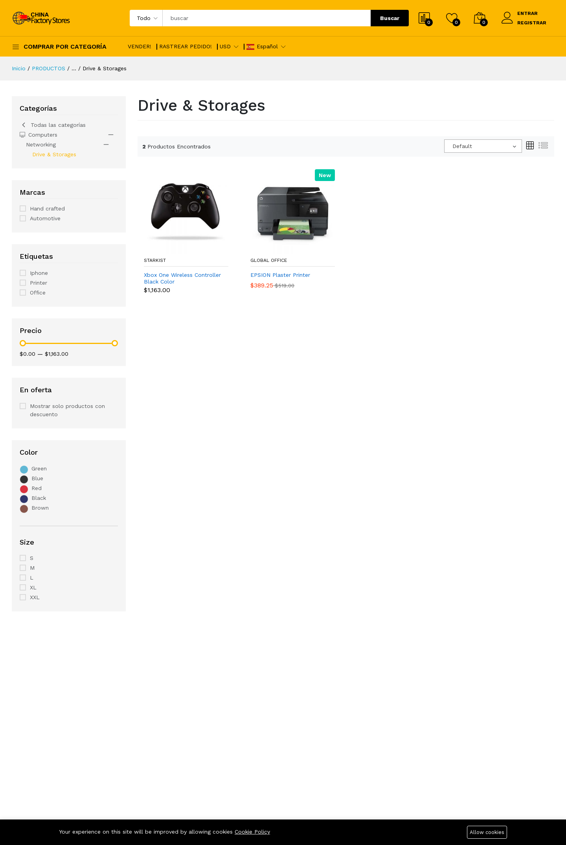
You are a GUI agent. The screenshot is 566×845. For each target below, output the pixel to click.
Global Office (268, 260)
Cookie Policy (252, 832)
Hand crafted (47, 208)
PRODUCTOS (48, 68)
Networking (41, 144)
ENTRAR (527, 13)
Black (38, 498)
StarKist (155, 260)
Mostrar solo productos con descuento (67, 410)
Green (39, 468)
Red (36, 488)
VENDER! (139, 46)
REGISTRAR (531, 23)
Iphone (39, 273)
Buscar (389, 18)
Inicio (19, 68)
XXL (35, 597)
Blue (37, 478)
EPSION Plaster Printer (280, 275)
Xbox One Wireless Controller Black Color (182, 278)
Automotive (45, 218)
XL (33, 587)
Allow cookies (487, 832)
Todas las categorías (53, 125)
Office (38, 292)
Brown (40, 508)
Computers (38, 135)
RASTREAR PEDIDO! (185, 46)
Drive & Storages (54, 154)
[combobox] (483, 146)
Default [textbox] (462, 146)
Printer (38, 283)
